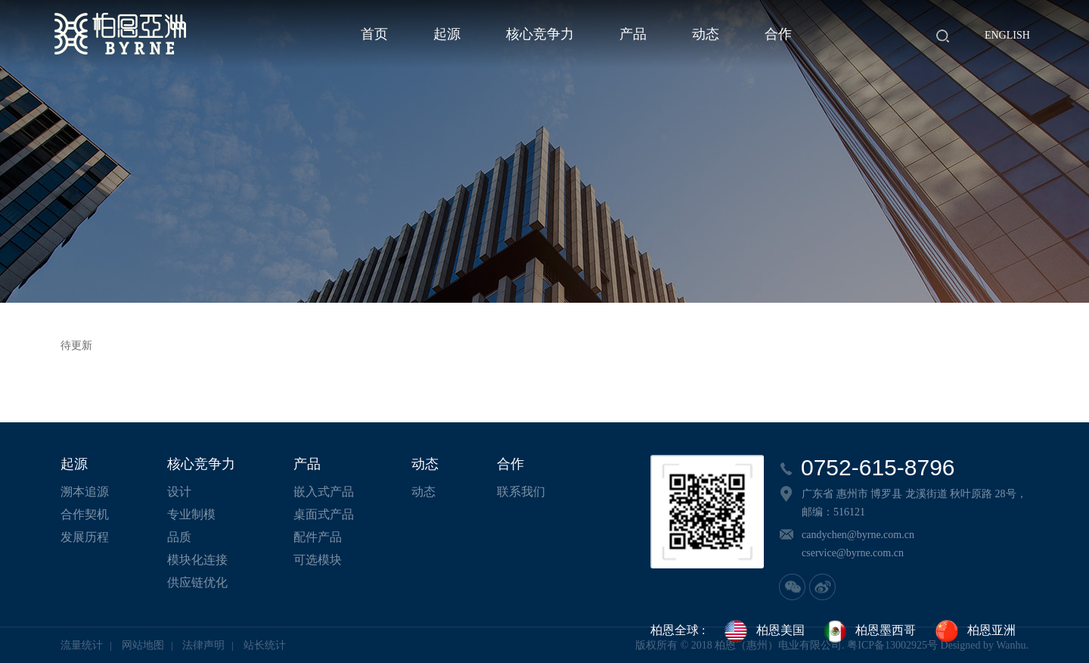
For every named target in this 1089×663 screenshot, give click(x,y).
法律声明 (203, 645)
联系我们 (521, 491)
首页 (374, 34)
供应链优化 (197, 582)
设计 (179, 491)
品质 (179, 537)
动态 (705, 34)
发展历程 (84, 537)
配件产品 (317, 537)
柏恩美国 (764, 631)
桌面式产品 (323, 514)
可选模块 (317, 559)
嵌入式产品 (323, 491)
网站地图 (143, 645)
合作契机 (84, 514)
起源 (447, 34)
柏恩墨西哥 (869, 631)
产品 (633, 34)
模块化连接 (197, 559)
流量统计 (81, 645)
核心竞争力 (540, 34)
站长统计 (265, 645)
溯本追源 (84, 491)
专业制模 (191, 514)
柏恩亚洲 (975, 631)
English (1007, 35)
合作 (778, 34)
